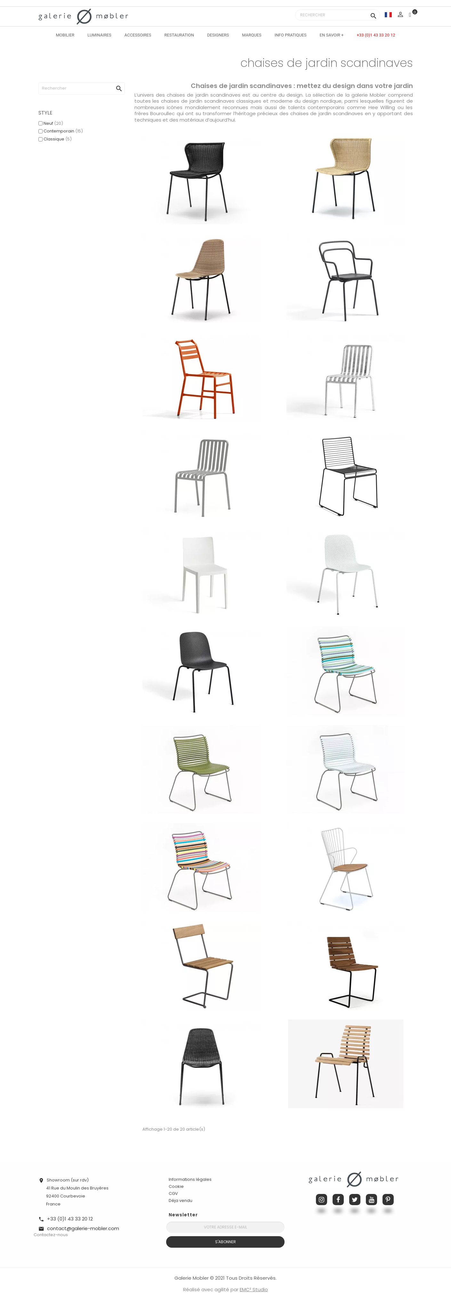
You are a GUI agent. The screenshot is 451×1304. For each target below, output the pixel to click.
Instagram (321, 1199)
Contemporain (63, 131)
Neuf (53, 123)
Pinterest (388, 1199)
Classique (58, 139)
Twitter (354, 1199)
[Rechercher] (337, 15)
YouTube (371, 1199)
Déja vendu (180, 1200)
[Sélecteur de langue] (388, 15)
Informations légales (190, 1179)
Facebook (338, 1199)
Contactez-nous (51, 1235)
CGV (173, 1193)
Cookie (176, 1187)
